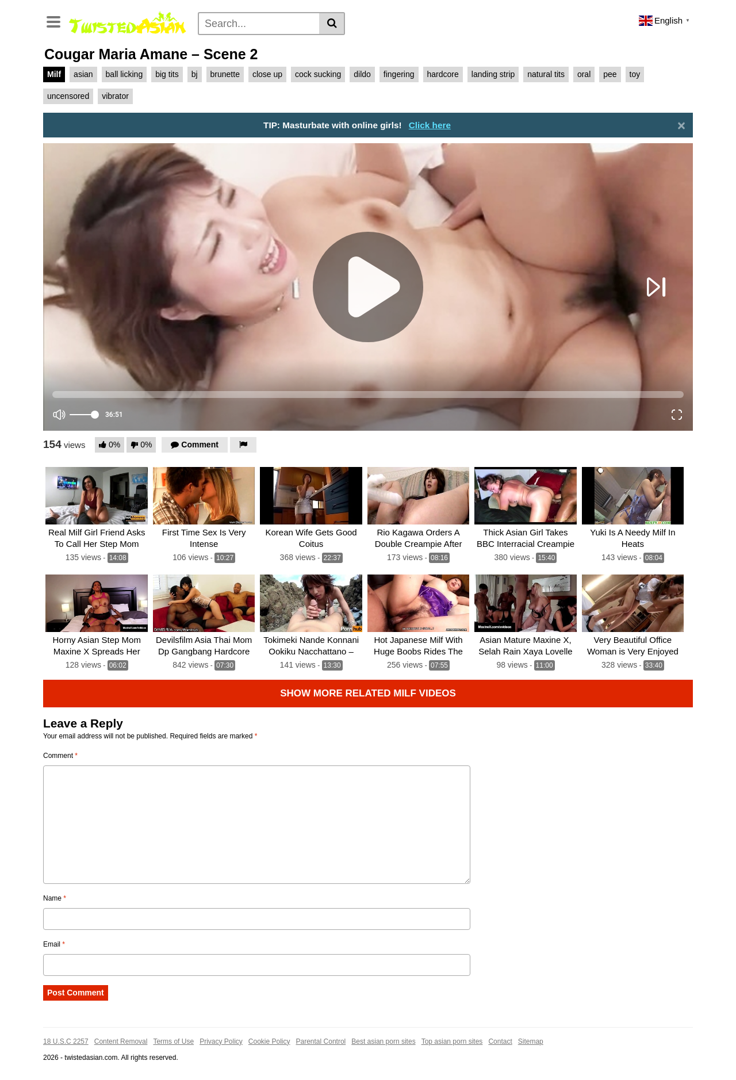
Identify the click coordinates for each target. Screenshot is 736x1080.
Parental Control (321, 1041)
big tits (166, 74)
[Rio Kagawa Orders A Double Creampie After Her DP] (418, 496)
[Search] (259, 23)
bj (194, 74)
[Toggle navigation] (53, 21)
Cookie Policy (269, 1041)
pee (609, 74)
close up (267, 74)
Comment (60, 756)
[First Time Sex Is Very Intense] (203, 496)
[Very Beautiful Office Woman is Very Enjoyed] (632, 604)
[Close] (681, 125)
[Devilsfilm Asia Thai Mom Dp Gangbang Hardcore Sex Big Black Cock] (203, 604)
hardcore (443, 74)
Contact (500, 1041)
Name (54, 898)
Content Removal (121, 1041)
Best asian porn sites (383, 1041)
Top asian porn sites (452, 1041)
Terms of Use (173, 1041)
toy (635, 74)
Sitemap (530, 1041)
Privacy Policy (221, 1041)
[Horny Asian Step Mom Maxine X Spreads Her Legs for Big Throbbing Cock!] (96, 604)
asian (83, 74)
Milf (54, 74)
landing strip (493, 74)
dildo (362, 74)
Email (54, 944)
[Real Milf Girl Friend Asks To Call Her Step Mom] (96, 496)
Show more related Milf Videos (368, 693)
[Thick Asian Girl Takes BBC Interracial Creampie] (525, 496)
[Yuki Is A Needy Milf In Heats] (632, 496)
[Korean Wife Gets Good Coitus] (311, 496)
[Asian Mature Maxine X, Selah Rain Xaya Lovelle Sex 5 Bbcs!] (525, 604)
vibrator (115, 96)
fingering (399, 74)
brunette (225, 74)
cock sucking (318, 74)
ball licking (124, 74)
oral (584, 74)
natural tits (546, 74)
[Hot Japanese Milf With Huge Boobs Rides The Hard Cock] (418, 604)
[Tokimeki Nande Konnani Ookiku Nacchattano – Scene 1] (311, 604)
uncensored (68, 96)
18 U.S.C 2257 (66, 1041)
